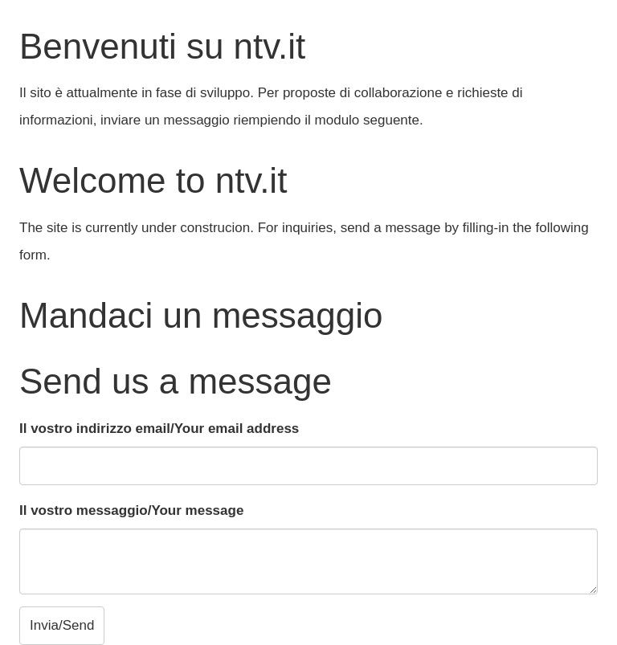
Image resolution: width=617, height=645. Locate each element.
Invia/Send (62, 625)
